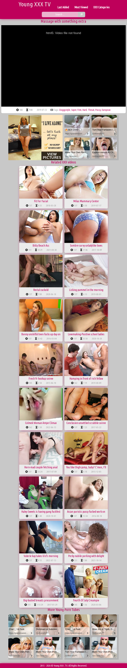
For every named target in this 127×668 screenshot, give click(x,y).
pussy (98, 109)
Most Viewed (81, 7)
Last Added (63, 7)
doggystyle (64, 109)
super (73, 109)
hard (84, 109)
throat (91, 109)
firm (79, 109)
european (106, 109)
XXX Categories (101, 7)
